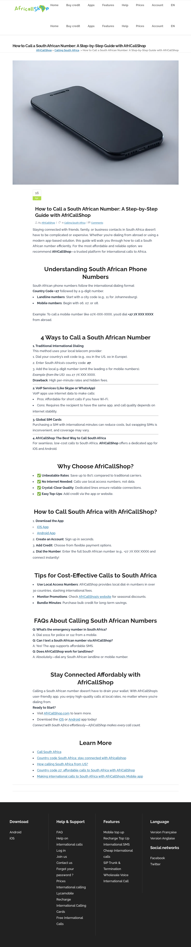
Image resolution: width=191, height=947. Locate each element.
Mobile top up (113, 832)
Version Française (163, 832)
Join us (61, 856)
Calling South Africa (67, 50)
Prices (61, 881)
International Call (116, 881)
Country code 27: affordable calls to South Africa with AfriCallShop (86, 770)
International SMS (116, 844)
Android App (46, 533)
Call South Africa (49, 752)
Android (74, 719)
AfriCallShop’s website (95, 596)
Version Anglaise (162, 838)
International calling (71, 887)
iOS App (43, 527)
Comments (97, 222)
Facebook (157, 858)
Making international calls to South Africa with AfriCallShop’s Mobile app (90, 776)
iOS (61, 719)
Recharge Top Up (116, 838)
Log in (61, 850)
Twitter (155, 864)
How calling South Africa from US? (62, 764)
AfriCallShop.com (57, 713)
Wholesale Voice (115, 875)
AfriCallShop (44, 50)
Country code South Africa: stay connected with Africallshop (81, 758)
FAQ (59, 832)
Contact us (64, 863)
